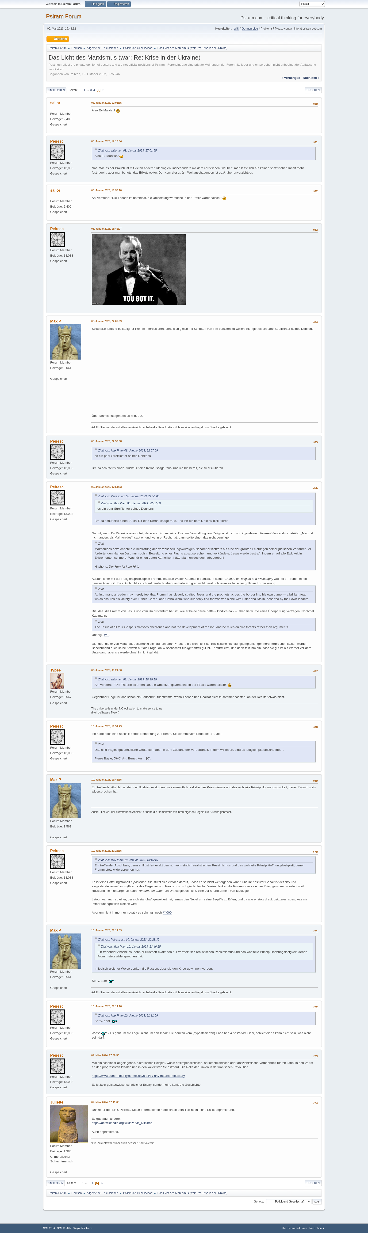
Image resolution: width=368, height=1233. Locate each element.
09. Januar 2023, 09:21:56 (106, 670)
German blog (250, 28)
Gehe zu (259, 1201)
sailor (55, 103)
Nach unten (56, 90)
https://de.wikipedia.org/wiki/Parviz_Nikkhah (122, 1123)
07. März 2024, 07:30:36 (105, 1055)
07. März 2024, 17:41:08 (105, 1102)
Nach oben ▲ (317, 1228)
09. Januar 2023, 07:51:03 (106, 487)
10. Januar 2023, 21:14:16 (106, 1006)
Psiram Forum (63, 16)
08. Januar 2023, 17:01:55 (106, 102)
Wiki (236, 28)
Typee (55, 670)
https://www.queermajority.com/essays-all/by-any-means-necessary (138, 1075)
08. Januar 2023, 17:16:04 (106, 141)
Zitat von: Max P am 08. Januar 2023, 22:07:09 (128, 450)
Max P (55, 321)
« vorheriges (290, 78)
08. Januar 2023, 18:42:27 (106, 228)
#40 (106, 635)
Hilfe (283, 1228)
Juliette (56, 1102)
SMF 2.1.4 (49, 1228)
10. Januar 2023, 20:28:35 (106, 850)
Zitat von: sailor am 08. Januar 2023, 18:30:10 (127, 679)
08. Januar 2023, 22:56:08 (106, 441)
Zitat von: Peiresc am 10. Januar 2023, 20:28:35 (128, 939)
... (88, 90)
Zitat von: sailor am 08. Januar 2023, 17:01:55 (127, 150)
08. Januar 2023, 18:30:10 (106, 190)
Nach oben (55, 1183)
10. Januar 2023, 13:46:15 (106, 779)
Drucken (313, 90)
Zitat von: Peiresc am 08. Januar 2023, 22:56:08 (128, 496)
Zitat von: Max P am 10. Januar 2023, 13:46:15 (128, 860)
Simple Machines (82, 1228)
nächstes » (311, 78)
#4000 (167, 912)
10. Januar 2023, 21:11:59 (106, 930)
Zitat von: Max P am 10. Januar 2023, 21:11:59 (128, 1015)
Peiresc (57, 141)
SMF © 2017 (64, 1228)
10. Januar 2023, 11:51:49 (106, 726)
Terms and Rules (297, 1228)
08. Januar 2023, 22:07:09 (106, 321)
